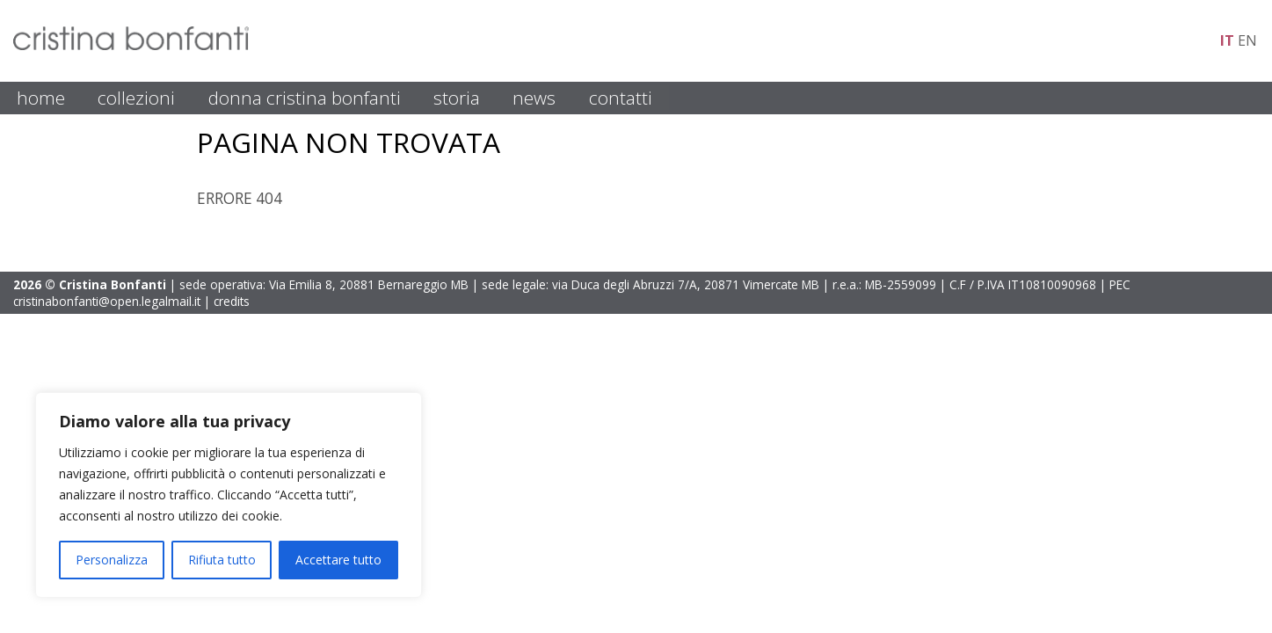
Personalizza (112, 559)
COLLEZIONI (136, 97)
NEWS (534, 97)
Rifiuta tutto (222, 559)
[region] (228, 495)
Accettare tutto (338, 559)
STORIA (456, 97)
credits (232, 301)
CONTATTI (620, 97)
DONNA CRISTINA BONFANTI (304, 97)
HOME (41, 97)
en (1247, 40)
